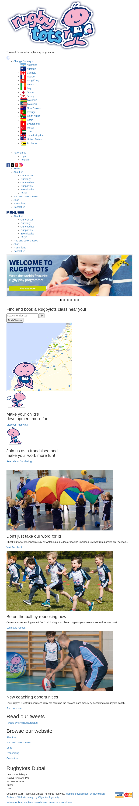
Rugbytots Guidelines (35, 802)
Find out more (14, 708)
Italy (29, 88)
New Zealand (34, 108)
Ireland (30, 84)
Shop (16, 200)
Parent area (19, 152)
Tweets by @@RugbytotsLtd (22, 722)
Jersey (30, 96)
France (31, 76)
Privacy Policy (14, 802)
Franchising (19, 203)
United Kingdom (35, 135)
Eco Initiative (27, 189)
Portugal (31, 112)
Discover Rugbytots (17, 424)
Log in (23, 156)
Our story (25, 179)
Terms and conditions (60, 802)
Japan (30, 92)
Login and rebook (15, 627)
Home (16, 168)
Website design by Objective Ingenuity (38, 797)
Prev (12, 275)
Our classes (26, 175)
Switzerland (33, 123)
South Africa (33, 116)
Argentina (32, 64)
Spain (30, 120)
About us (18, 172)
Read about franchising (19, 461)
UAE (29, 131)
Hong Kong (33, 80)
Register (25, 159)
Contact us (19, 207)
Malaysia (32, 104)
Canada (31, 72)
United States (34, 139)
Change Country (22, 61)
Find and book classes (25, 196)
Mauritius (32, 100)
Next (127, 275)
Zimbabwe (32, 143)
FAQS (23, 193)
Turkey (30, 127)
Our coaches (27, 182)
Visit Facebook (14, 547)
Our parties (26, 186)
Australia (31, 68)
